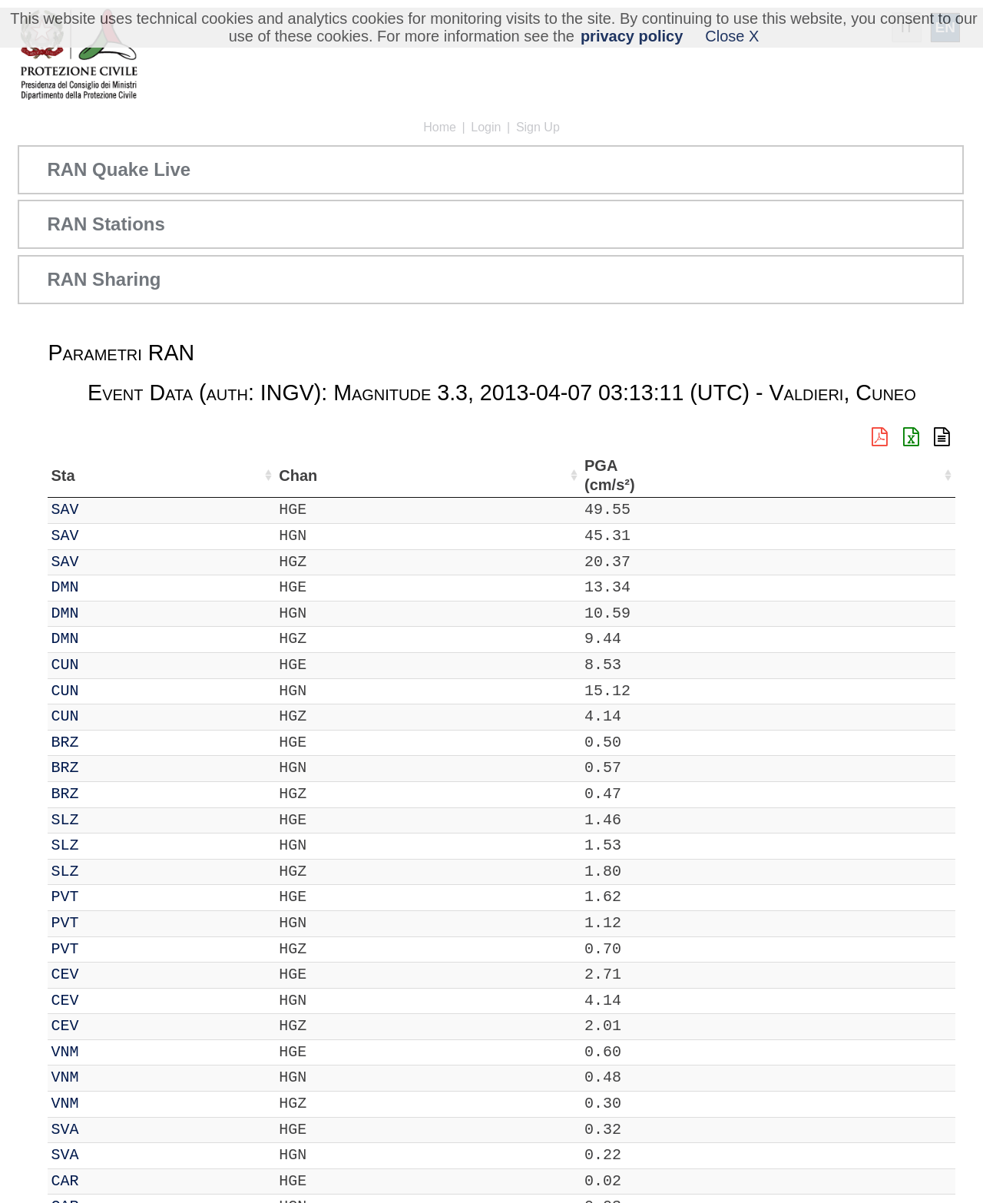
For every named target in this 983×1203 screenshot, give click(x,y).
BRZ (108, 742)
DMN (108, 587)
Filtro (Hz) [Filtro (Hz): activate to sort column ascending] (618, 475)
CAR (108, 1181)
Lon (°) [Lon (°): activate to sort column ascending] (329, 475)
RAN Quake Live (118, 169)
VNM (108, 1052)
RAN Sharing (104, 279)
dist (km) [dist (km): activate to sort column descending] (718, 475)
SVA (108, 1129)
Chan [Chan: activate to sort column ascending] (156, 475)
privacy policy (632, 36)
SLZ (108, 820)
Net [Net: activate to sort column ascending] (63, 475)
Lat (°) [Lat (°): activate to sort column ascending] (262, 475)
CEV (108, 974)
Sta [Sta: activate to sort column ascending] (106, 475)
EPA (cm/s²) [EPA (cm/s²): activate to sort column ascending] (849, 475)
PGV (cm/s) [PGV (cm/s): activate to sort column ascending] (916, 475)
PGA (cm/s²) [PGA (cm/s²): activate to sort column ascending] (778, 475)
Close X (732, 36)
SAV (108, 509)
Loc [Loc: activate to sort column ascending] (208, 475)
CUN (108, 665)
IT (60, 509)
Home (439, 127)
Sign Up (538, 127)
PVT (108, 897)
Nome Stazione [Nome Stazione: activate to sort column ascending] (434, 475)
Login (486, 127)
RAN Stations (105, 224)
